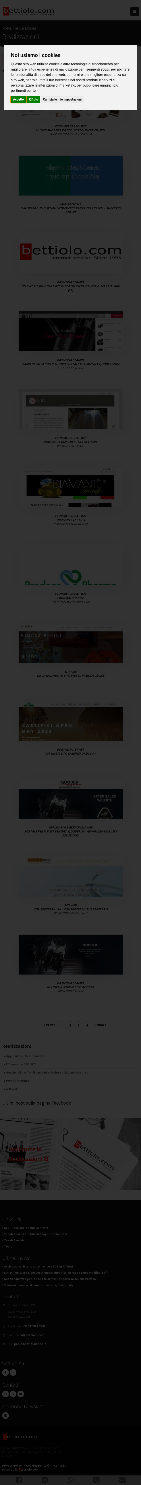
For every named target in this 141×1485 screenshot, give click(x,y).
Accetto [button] (18, 99)
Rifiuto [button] (33, 99)
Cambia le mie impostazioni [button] (62, 99)
